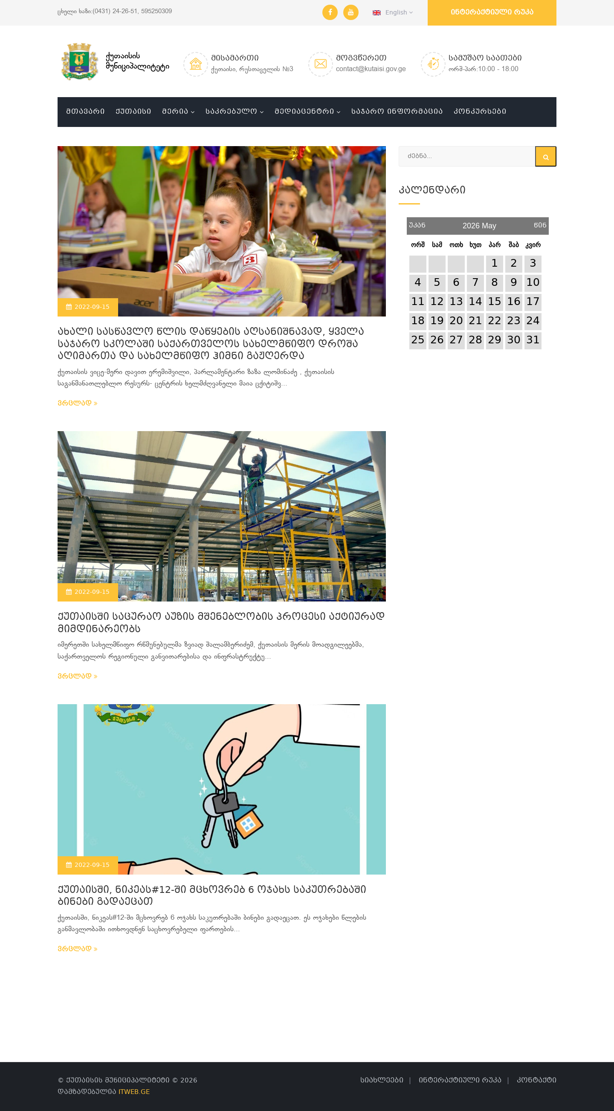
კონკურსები (480, 111)
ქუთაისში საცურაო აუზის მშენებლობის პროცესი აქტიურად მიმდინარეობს (221, 623)
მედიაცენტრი (304, 111)
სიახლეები (381, 1080)
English (393, 13)
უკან (417, 223)
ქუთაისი (133, 111)
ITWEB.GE (134, 1092)
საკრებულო (232, 111)
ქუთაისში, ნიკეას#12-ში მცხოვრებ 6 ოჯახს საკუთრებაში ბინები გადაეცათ (212, 896)
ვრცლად (78, 404)
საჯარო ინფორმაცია (397, 111)
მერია (175, 111)
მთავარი (85, 111)
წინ (540, 223)
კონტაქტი (536, 1080)
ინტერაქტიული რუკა (492, 12)
